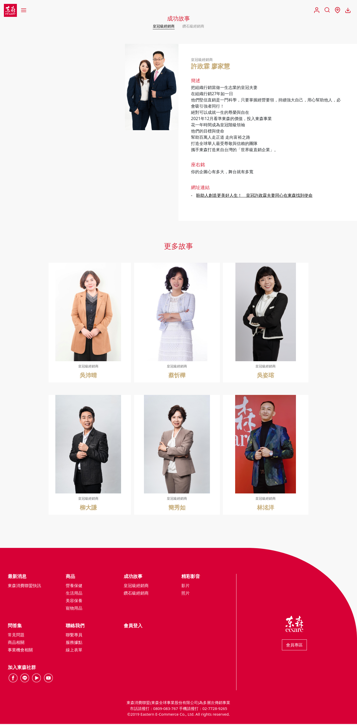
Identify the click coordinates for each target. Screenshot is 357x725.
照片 (185, 594)
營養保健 (74, 586)
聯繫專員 (74, 636)
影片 (185, 586)
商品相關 (16, 643)
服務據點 (74, 643)
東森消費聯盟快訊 (24, 586)
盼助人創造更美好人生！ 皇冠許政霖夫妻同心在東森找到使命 (254, 196)
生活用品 (74, 594)
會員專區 (294, 646)
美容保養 (74, 601)
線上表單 (74, 651)
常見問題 (16, 636)
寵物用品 (74, 609)
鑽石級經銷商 (194, 26)
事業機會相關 (20, 651)
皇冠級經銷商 (162, 26)
